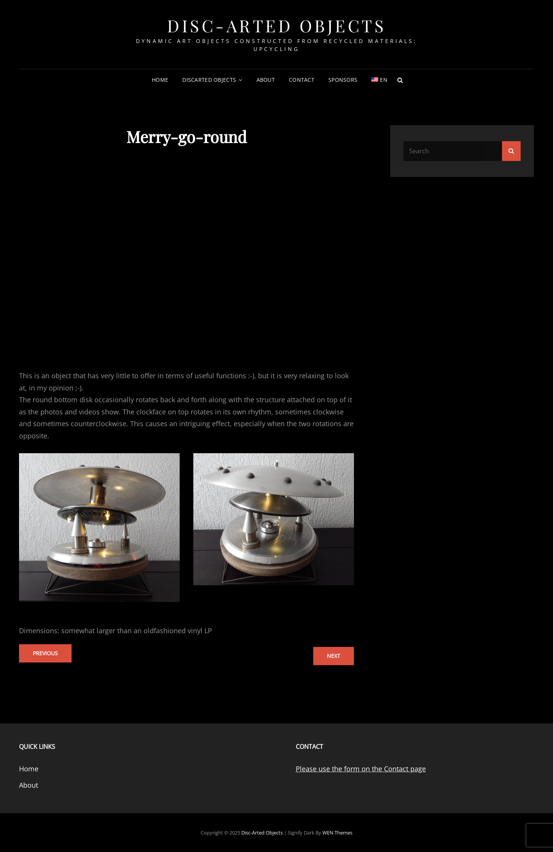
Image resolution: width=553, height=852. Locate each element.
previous (45, 653)
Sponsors (342, 79)
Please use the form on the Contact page (361, 768)
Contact (301, 79)
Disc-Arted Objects (276, 25)
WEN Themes (337, 832)
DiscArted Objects (209, 79)
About (266, 79)
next (333, 655)
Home (160, 79)
